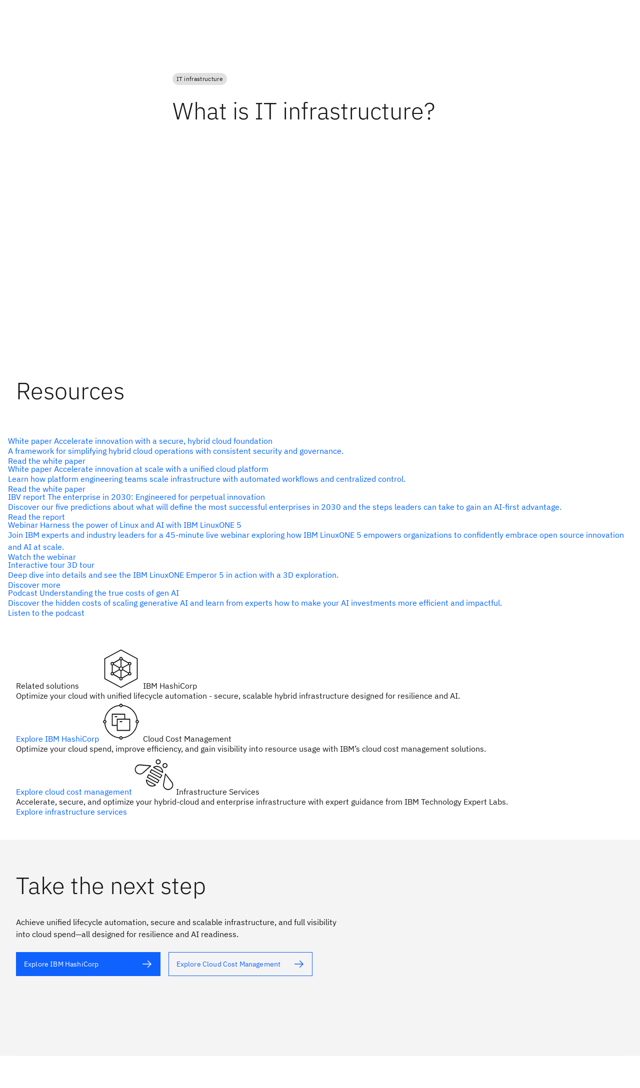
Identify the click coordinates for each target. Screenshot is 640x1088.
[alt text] (316, 451)
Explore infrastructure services (71, 812)
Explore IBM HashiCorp (58, 739)
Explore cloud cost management (75, 792)
